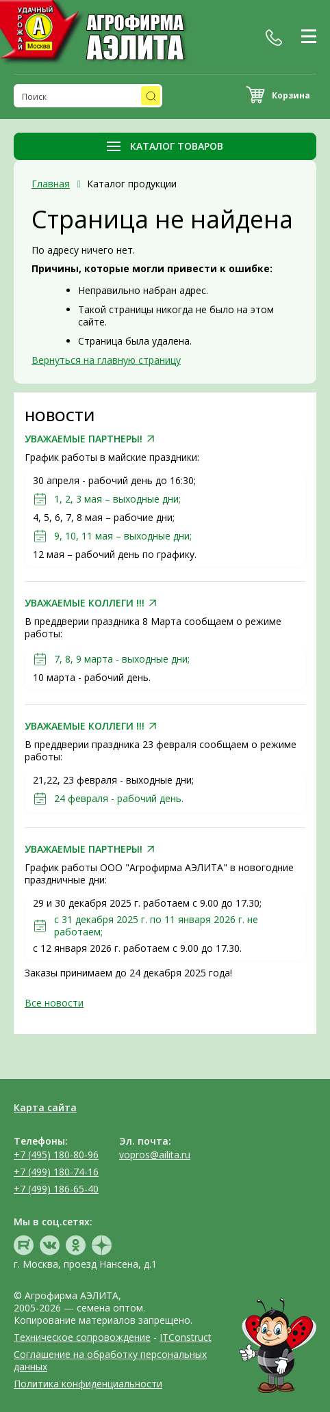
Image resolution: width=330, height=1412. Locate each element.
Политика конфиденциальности (88, 1383)
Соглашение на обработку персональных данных (110, 1360)
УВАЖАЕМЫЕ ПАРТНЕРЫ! (83, 439)
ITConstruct (186, 1337)
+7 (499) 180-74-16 (56, 1171)
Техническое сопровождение (82, 1337)
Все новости (54, 1002)
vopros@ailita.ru (154, 1154)
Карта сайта (45, 1107)
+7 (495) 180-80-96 (56, 1154)
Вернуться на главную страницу (106, 360)
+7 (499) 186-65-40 (56, 1188)
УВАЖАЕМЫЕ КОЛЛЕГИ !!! (84, 603)
